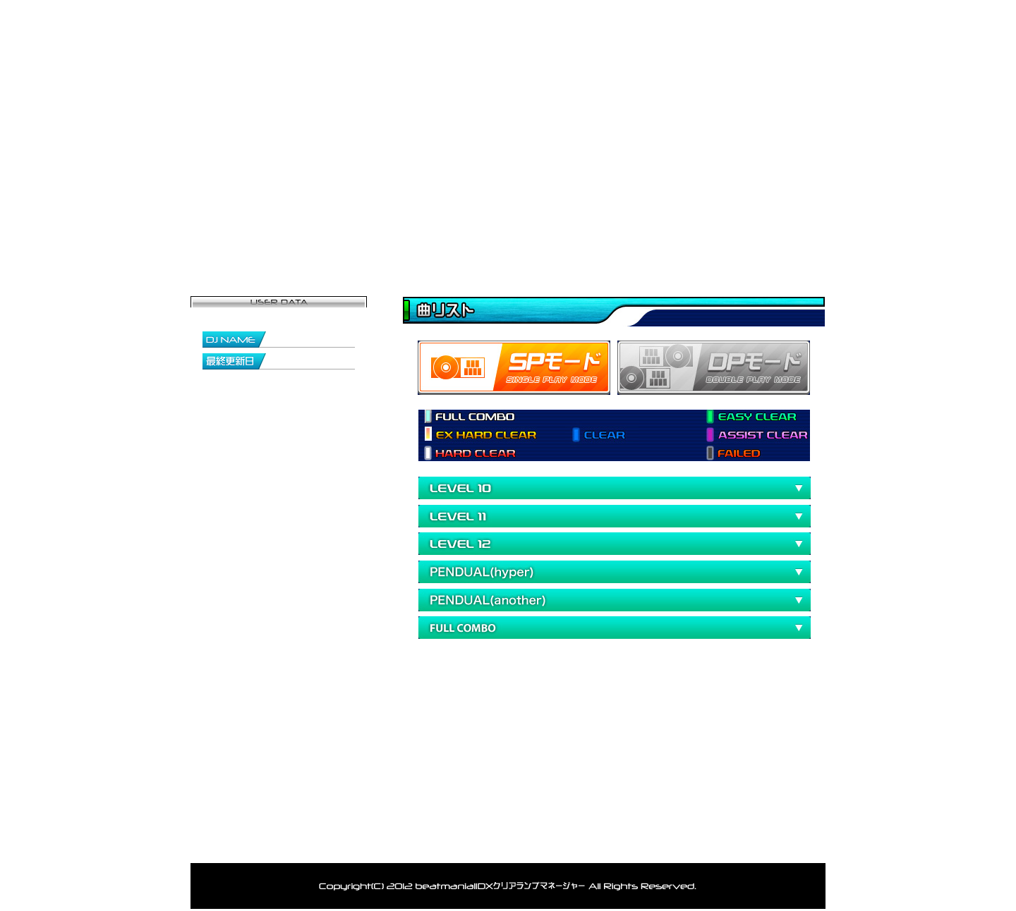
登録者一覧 (455, 236)
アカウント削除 (580, 844)
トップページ (243, 236)
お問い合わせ (773, 236)
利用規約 (659, 844)
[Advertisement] (567, 708)
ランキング (667, 236)
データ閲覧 (561, 236)
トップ (272, 844)
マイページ (349, 236)
